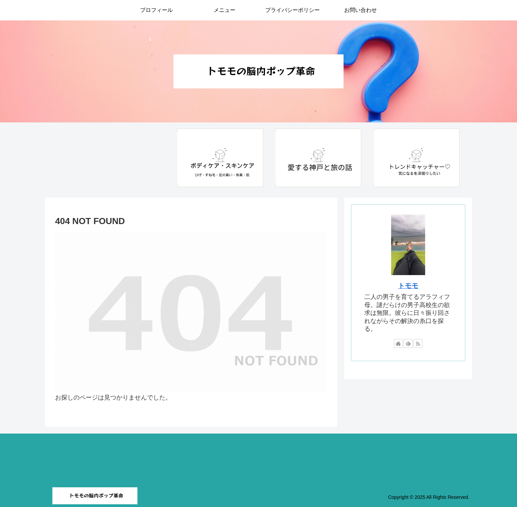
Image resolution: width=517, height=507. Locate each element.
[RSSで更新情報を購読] (418, 343)
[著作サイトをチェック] (398, 343)
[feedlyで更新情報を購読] (408, 343)
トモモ (408, 285)
